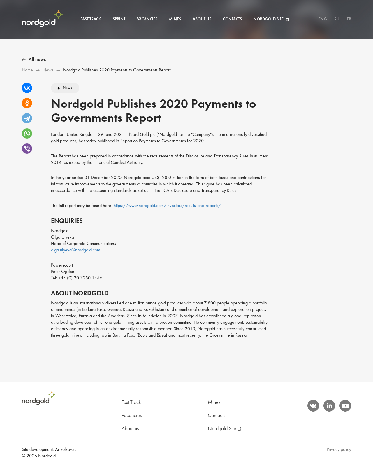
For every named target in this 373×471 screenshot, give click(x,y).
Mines (175, 19)
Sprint (119, 19)
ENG (323, 19)
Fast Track (90, 19)
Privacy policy (339, 449)
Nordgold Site (269, 19)
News (48, 70)
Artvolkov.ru (65, 449)
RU (336, 19)
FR (349, 19)
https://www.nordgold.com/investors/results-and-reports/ (167, 206)
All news (37, 59)
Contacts (232, 19)
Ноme (27, 70)
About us (202, 19)
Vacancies (147, 19)
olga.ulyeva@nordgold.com (75, 250)
